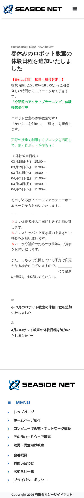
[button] (74, 9)
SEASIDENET (46, 47)
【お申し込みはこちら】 (29, 211)
